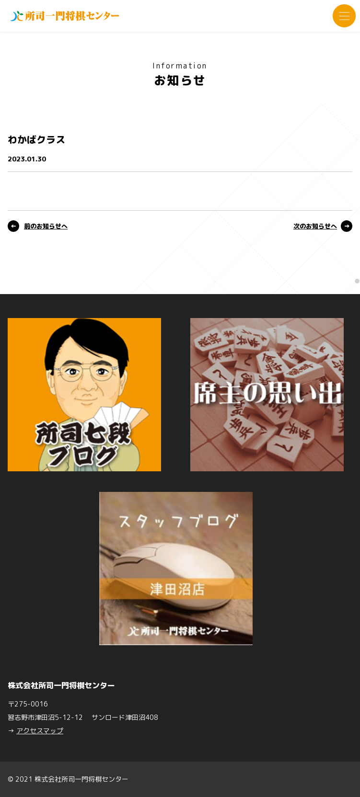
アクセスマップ (39, 730)
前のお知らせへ (46, 226)
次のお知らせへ (315, 226)
